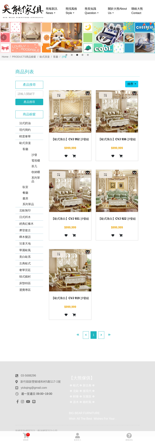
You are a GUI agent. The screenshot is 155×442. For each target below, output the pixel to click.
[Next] (101, 335)
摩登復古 (25, 230)
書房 (25, 198)
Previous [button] (3, 37)
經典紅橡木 (26, 223)
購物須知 (129, 437)
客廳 (25, 149)
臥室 (25, 187)
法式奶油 (25, 123)
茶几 (34, 166)
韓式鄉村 (25, 276)
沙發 (34, 154)
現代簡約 (25, 129)
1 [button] (66, 55)
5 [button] (88, 55)
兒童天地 (25, 243)
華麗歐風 (25, 250)
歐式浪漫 (25, 143)
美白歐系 (25, 256)
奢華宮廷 (25, 270)
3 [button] (77, 55)
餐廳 (25, 192)
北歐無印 (25, 210)
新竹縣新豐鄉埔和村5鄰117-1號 (40, 381)
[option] (77, 37)
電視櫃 (35, 160)
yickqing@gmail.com (34, 387)
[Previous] (86, 335)
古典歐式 (25, 263)
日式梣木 (25, 217)
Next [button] (151, 37)
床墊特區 (25, 283)
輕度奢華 (25, 136)
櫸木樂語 (25, 236)
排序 (130, 84)
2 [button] (72, 55)
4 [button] (82, 55)
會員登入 (77, 437)
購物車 (26, 437)
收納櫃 (35, 172)
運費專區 (25, 289)
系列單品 (35, 179)
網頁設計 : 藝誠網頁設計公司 (41, 430)
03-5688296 (28, 375)
